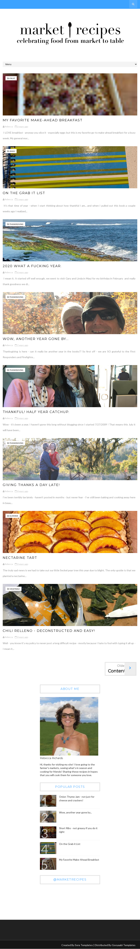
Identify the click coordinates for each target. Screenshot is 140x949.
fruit (12, 78)
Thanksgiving (16, 224)
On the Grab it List (24, 193)
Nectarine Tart (20, 558)
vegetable (15, 589)
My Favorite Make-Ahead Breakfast (43, 120)
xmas (12, 151)
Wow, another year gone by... (36, 339)
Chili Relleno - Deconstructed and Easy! (49, 631)
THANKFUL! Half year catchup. (36, 412)
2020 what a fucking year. (32, 266)
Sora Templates (84, 945)
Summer (14, 516)
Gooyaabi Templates (123, 945)
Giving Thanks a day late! (31, 485)
